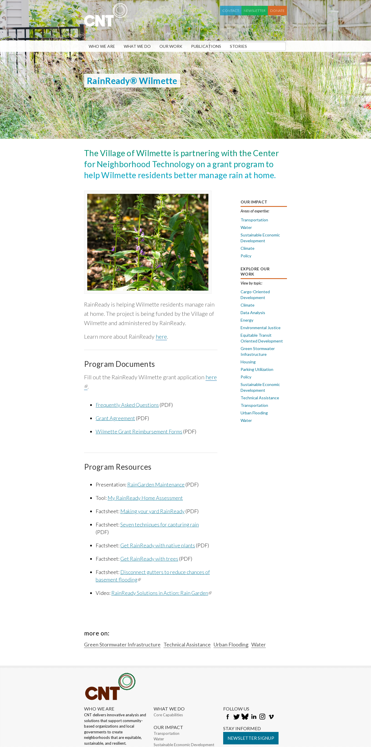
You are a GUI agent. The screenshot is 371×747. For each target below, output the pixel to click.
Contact (230, 10)
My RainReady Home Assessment (145, 498)
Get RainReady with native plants (157, 545)
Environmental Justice (261, 327)
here (161, 336)
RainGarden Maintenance (156, 484)
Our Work (170, 46)
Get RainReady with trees (149, 558)
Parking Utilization (257, 369)
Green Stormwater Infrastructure (258, 351)
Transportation (254, 219)
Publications (206, 46)
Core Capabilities (168, 715)
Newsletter (254, 10)
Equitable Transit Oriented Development (262, 338)
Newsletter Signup (251, 738)
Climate (247, 248)
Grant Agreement (115, 418)
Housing (248, 361)
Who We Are (102, 46)
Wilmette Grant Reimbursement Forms (139, 431)
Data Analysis (253, 312)
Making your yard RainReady (152, 511)
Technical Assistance (260, 397)
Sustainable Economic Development (260, 237)
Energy (247, 320)
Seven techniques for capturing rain (159, 524)
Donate (277, 10)
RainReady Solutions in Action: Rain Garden (161, 593)
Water (246, 227)
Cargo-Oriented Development (255, 294)
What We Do (137, 46)
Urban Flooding (254, 412)
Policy (246, 255)
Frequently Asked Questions (127, 405)
